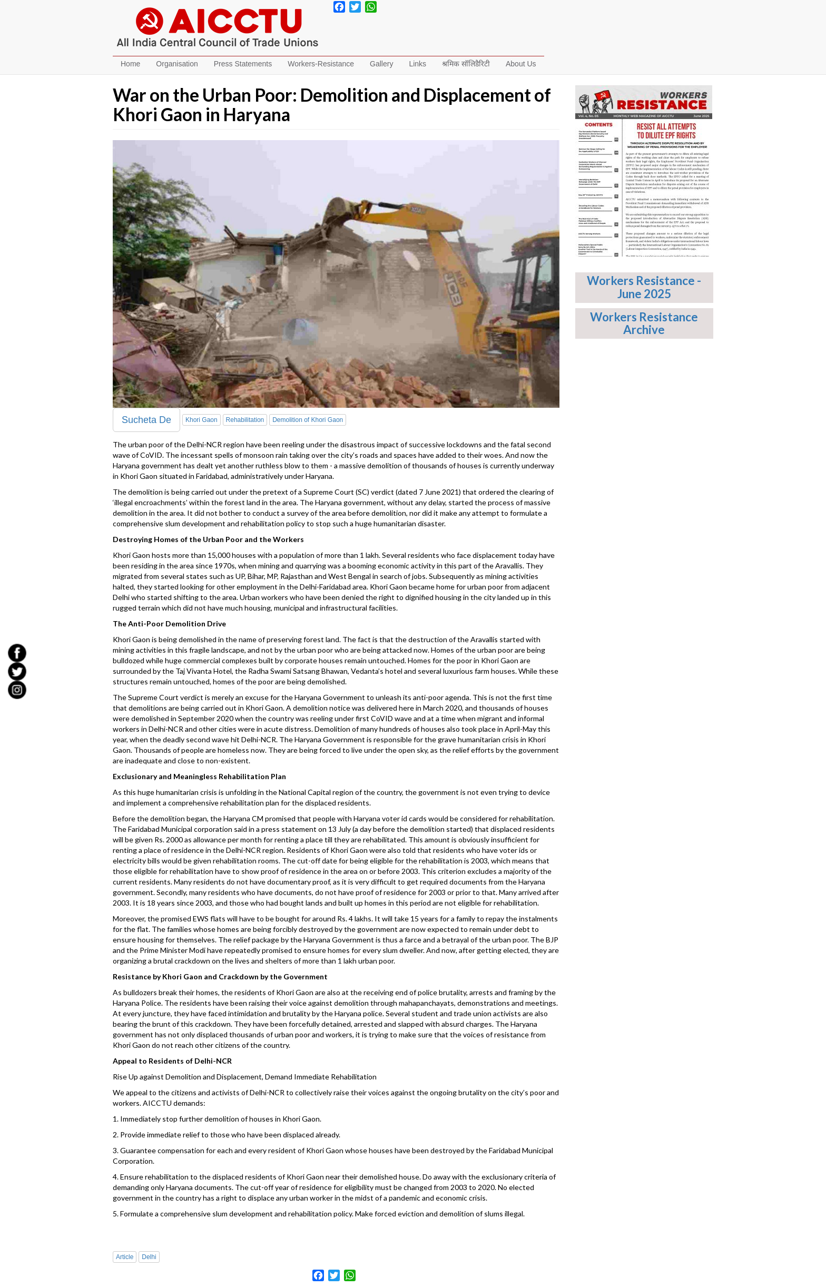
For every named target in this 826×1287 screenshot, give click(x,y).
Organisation (177, 64)
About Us (521, 64)
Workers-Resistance (321, 64)
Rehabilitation (245, 420)
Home (130, 64)
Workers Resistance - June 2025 (644, 287)
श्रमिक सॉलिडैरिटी (466, 64)
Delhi (149, 1257)
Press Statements (243, 64)
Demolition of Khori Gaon (307, 420)
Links (417, 64)
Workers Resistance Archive (644, 323)
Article (124, 1257)
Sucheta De (146, 420)
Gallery (381, 64)
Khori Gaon (201, 420)
